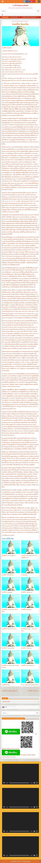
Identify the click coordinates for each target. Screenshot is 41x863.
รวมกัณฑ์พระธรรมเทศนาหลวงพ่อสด (20, 21)
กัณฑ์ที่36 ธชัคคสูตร (26, 609)
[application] (20, 774)
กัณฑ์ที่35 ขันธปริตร (20, 24)
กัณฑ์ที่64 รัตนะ (6, 684)
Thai (4, 707)
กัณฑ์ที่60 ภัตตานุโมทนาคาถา (9, 629)
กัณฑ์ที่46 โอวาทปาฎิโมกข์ (8, 555)
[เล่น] (4, 783)
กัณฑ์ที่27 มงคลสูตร (7, 592)
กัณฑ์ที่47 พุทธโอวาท (26, 592)
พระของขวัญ (24, 575)
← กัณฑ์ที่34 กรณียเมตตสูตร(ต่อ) (9, 691)
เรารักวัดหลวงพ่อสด (20, 5)
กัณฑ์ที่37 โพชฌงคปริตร (8, 648)
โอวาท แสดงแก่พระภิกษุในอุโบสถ (29, 684)
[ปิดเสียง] (34, 783)
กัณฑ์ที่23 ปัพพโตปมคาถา (27, 665)
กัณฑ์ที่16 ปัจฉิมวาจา (26, 648)
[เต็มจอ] (37, 783)
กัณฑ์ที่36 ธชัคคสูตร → (34, 691)
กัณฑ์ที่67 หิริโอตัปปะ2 (7, 575)
